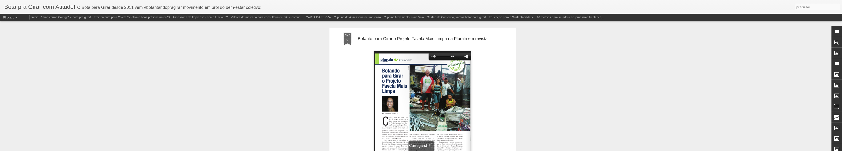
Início (34, 17)
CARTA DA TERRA (318, 17)
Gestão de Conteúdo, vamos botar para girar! (456, 17)
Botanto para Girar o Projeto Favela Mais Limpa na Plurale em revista (423, 38)
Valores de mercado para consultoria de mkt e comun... (267, 17)
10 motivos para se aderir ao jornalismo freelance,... (571, 17)
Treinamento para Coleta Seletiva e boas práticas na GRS (132, 17)
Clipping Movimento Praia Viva (404, 17)
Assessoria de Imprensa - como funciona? (200, 17)
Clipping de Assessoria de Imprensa (357, 17)
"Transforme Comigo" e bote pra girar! (66, 17)
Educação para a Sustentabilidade (511, 17)
